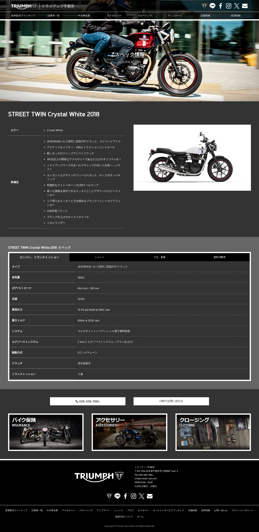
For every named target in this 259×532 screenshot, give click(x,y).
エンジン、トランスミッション (39, 257)
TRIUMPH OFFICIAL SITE (204, 6)
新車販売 (23, 15)
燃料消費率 (220, 257)
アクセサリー (114, 15)
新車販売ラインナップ (16, 510)
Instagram (229, 6)
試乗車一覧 (54, 15)
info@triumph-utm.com (146, 478)
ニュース (118, 510)
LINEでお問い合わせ (171, 400)
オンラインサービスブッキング (168, 510)
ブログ (130, 510)
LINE (212, 6)
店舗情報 (205, 15)
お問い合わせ (220, 510)
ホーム (140, 516)
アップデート (175, 15)
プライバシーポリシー (242, 510)
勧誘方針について (124, 516)
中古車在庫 (84, 15)
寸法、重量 (160, 257)
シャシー (99, 257)
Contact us (245, 6)
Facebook (221, 6)
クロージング (144, 15)
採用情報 (236, 15)
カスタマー (143, 510)
